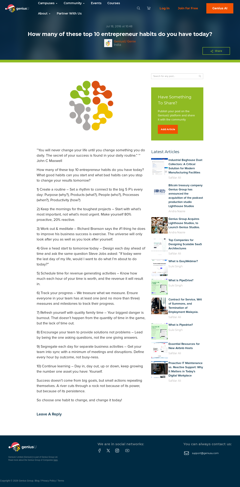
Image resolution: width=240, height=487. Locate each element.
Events (96, 3)
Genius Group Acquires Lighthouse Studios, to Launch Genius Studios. (184, 223)
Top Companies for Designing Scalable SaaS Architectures (185, 244)
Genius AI (219, 8)
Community (74, 3)
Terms (61, 480)
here (56, 460)
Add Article (168, 129)
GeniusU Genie (125, 41)
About (44, 13)
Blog (37, 480)
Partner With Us (69, 13)
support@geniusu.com (205, 453)
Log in (165, 8)
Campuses (48, 3)
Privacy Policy (48, 480)
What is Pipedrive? (180, 324)
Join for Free (188, 8)
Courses (113, 3)
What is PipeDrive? (180, 280)
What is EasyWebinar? (183, 261)
